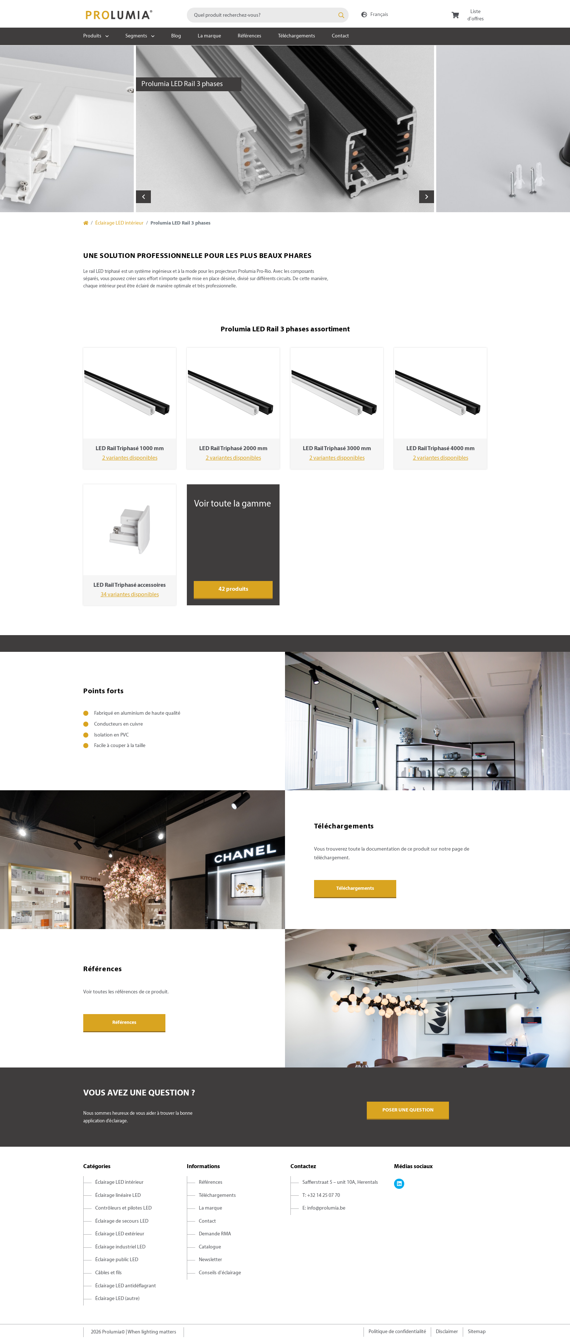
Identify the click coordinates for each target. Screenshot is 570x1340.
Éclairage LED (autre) (117, 1298)
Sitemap (477, 1332)
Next (426, 196)
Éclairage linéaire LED (118, 1195)
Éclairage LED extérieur (119, 1234)
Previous (143, 196)
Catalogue (210, 1247)
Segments (136, 36)
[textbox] (268, 15)
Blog (176, 36)
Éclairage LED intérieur (119, 223)
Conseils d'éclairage (220, 1273)
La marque (209, 36)
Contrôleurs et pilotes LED (123, 1208)
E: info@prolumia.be (323, 1208)
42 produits (233, 589)
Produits (92, 36)
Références (249, 36)
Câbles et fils (108, 1273)
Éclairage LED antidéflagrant (125, 1286)
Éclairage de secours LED (121, 1221)
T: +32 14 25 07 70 (321, 1195)
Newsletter (210, 1260)
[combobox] (268, 15)
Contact (340, 36)
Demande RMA (215, 1234)
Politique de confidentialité (397, 1332)
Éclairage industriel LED (120, 1247)
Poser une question (408, 1110)
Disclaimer (447, 1332)
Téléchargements (296, 36)
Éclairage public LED (116, 1260)
